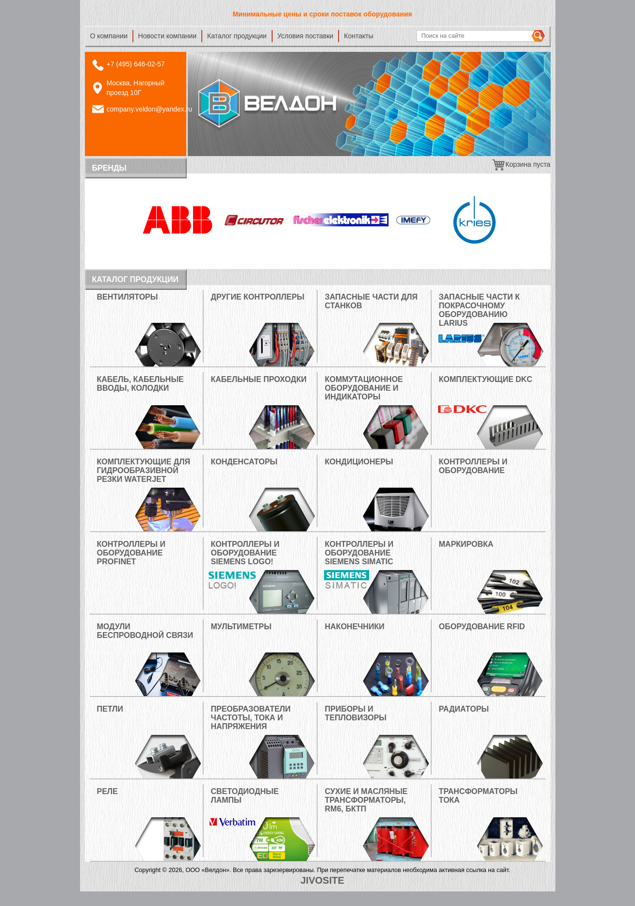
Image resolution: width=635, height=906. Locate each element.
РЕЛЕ (107, 791)
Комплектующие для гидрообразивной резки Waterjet (143, 470)
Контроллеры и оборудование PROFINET (131, 553)
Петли (110, 709)
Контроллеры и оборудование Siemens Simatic (359, 553)
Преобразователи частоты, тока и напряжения (251, 718)
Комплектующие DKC (486, 379)
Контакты (358, 36)
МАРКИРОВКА (466, 544)
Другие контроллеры (258, 297)
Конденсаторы (244, 462)
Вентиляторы (127, 297)
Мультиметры (241, 626)
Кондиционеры (359, 462)
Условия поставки (305, 36)
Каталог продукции (237, 36)
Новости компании (167, 36)
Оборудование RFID (482, 626)
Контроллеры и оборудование (473, 466)
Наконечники (355, 626)
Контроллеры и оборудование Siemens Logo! (245, 553)
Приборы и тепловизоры (356, 713)
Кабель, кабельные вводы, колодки (140, 383)
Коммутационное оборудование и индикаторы (364, 388)
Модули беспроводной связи (145, 630)
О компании (109, 36)
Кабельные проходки (259, 379)
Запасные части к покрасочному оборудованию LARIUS (479, 310)
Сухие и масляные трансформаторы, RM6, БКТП (366, 800)
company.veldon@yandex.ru (150, 109)
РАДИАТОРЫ (464, 709)
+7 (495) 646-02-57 (136, 64)
